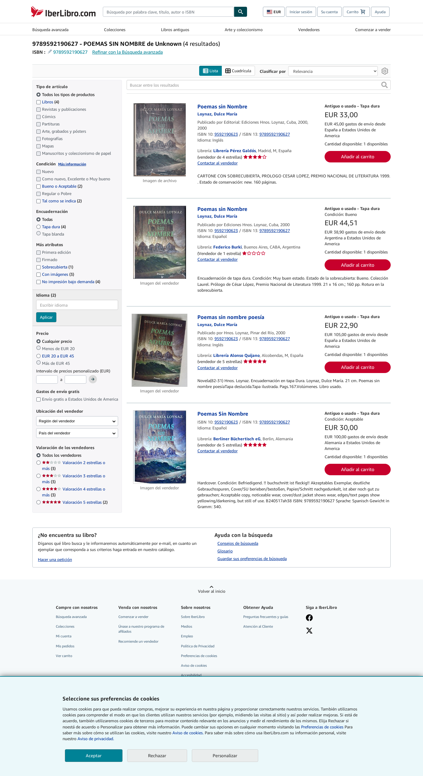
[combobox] (168, 12)
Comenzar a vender (373, 29)
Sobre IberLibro (193, 617)
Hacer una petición (55, 559)
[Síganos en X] (333, 631)
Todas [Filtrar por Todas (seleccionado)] (45, 219)
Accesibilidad (191, 675)
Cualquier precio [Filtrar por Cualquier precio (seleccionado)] (54, 341)
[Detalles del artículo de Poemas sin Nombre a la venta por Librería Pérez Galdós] (160, 140)
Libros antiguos (175, 29)
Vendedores (309, 29)
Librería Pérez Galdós (234, 150)
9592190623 (226, 134)
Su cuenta (329, 11)
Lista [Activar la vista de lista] (210, 71)
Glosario (225, 551)
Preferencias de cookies (322, 726)
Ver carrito (64, 656)
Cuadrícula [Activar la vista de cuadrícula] (238, 71)
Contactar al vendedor (217, 162)
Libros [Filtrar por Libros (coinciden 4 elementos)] (47, 101)
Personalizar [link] (225, 755)
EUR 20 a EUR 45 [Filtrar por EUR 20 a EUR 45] (55, 355)
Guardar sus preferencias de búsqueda (252, 558)
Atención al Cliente (258, 626)
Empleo (187, 636)
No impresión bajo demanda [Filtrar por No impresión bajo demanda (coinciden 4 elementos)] (68, 281)
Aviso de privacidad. (96, 738)
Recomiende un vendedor (138, 641)
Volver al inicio (211, 591)
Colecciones (114, 29)
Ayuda (380, 11)
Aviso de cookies (194, 665)
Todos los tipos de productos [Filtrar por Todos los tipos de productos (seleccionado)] (66, 94)
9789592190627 (70, 52)
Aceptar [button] (94, 755)
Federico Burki (227, 247)
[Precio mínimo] (47, 380)
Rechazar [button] (157, 755)
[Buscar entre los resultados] (259, 85)
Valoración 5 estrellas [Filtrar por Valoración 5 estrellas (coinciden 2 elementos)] (75, 502)
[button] (384, 85)
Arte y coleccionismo (244, 29)
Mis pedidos (65, 646)
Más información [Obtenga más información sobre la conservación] (72, 164)
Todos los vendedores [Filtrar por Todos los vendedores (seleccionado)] (62, 455)
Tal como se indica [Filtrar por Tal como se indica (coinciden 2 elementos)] (59, 201)
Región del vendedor (57, 421)
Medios (186, 626)
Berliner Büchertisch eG (237, 438)
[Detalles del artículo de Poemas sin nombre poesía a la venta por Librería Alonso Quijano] (160, 350)
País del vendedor (54, 433)
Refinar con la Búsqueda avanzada (127, 52)
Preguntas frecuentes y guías (265, 617)
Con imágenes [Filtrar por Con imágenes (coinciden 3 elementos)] (55, 274)
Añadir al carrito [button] (357, 156)
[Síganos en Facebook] (333, 618)
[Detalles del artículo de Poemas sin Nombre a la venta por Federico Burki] (160, 242)
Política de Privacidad (197, 646)
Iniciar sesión (301, 11)
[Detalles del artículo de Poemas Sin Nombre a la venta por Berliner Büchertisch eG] (160, 447)
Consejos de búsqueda (237, 543)
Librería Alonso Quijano (236, 355)
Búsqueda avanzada (50, 29)
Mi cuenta (63, 636)
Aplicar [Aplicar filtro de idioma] (46, 317)
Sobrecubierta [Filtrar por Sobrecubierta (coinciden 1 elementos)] (54, 267)
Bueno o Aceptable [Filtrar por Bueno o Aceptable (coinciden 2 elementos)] (59, 186)
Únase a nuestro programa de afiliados (141, 629)
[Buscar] (240, 12)
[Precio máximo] (75, 380)
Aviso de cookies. (188, 732)
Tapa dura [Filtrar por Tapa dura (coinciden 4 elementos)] (51, 226)
